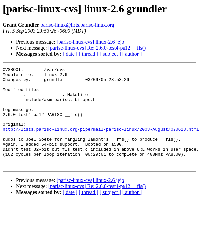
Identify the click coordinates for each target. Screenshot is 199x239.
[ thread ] (88, 54)
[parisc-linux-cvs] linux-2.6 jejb (90, 42)
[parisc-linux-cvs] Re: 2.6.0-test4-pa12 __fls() (97, 48)
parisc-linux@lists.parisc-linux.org (77, 25)
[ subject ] (110, 54)
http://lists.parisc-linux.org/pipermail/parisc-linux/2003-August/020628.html (101, 142)
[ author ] (132, 54)
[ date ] (70, 54)
